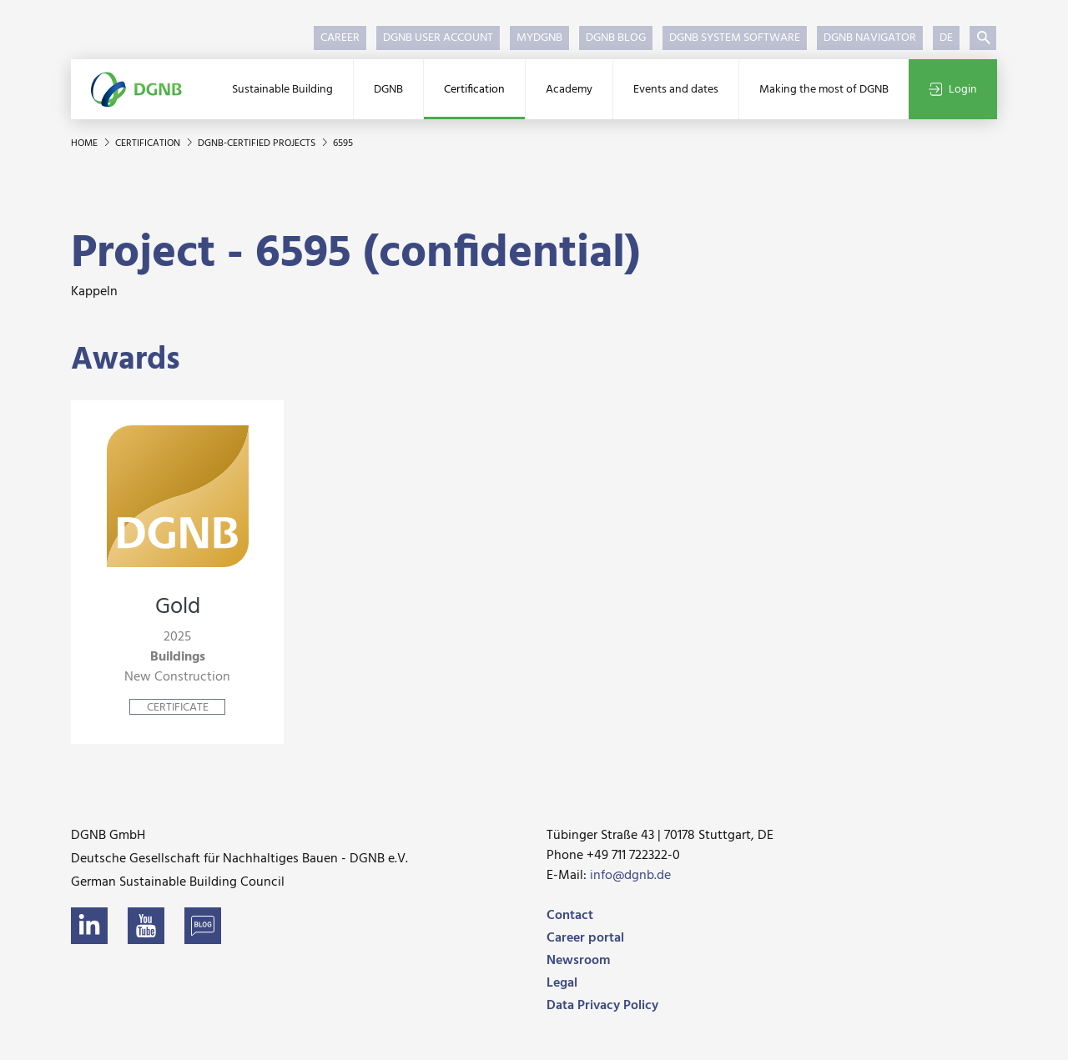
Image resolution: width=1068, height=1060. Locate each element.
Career (340, 38)
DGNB (388, 89)
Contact (570, 916)
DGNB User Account (438, 38)
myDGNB (539, 38)
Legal (562, 983)
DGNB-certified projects (258, 143)
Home (85, 143)
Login (953, 89)
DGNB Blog (616, 38)
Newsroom (578, 961)
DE (946, 38)
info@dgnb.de (630, 876)
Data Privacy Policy (602, 1006)
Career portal (585, 938)
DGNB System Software (734, 38)
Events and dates (675, 89)
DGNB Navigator (870, 38)
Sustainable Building (282, 89)
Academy (569, 89)
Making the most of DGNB (824, 89)
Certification (474, 89)
